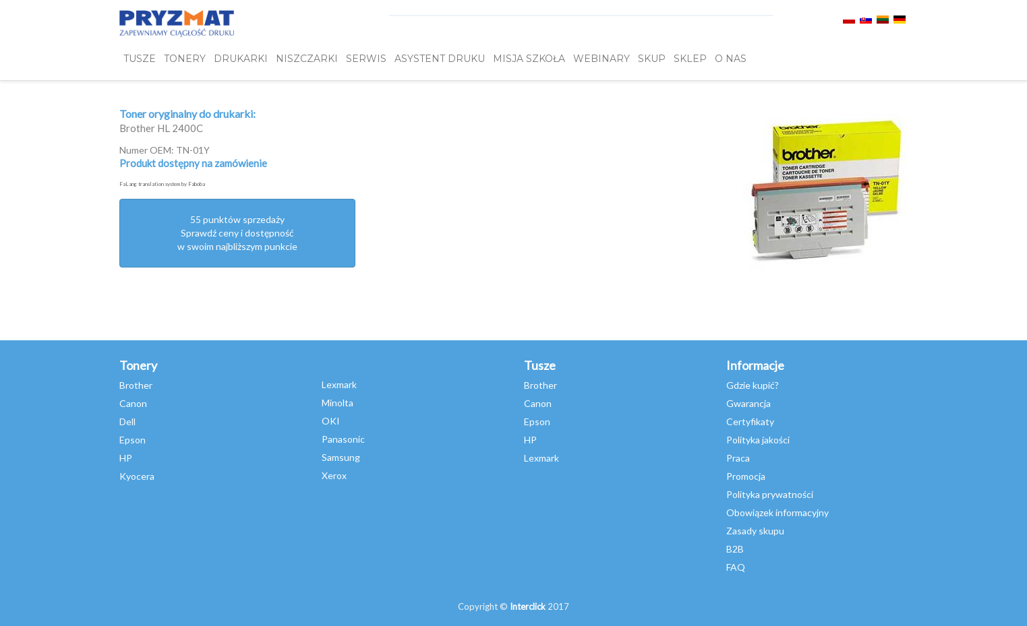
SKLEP (690, 59)
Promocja (745, 476)
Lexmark (339, 384)
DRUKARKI (241, 59)
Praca (738, 458)
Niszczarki (307, 59)
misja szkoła (529, 59)
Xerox (334, 475)
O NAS (730, 59)
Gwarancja (748, 403)
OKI (331, 421)
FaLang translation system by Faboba (162, 184)
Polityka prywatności (769, 494)
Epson (132, 439)
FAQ (735, 567)
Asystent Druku (439, 59)
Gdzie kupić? (752, 385)
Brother (135, 385)
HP (125, 458)
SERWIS (366, 59)
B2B (735, 549)
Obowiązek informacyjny (777, 512)
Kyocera (136, 476)
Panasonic (343, 439)
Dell (127, 421)
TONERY (185, 59)
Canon (133, 403)
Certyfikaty (750, 421)
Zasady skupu (755, 530)
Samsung (341, 457)
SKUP (652, 59)
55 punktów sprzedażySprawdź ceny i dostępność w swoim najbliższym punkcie (237, 233)
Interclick (528, 606)
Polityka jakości (758, 439)
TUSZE (139, 59)
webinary (601, 59)
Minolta (337, 402)
